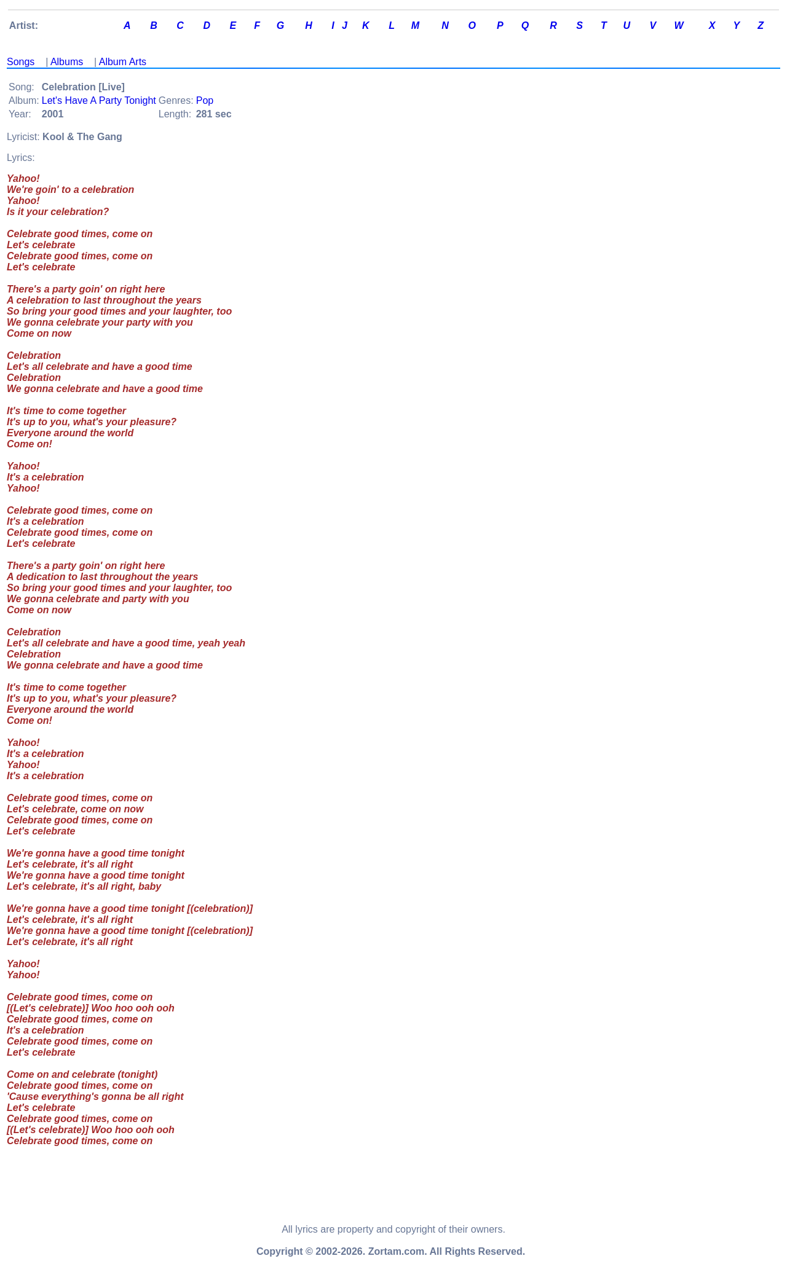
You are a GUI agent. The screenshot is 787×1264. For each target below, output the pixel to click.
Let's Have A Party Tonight (99, 100)
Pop (204, 100)
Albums (66, 62)
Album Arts (122, 62)
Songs (20, 62)
